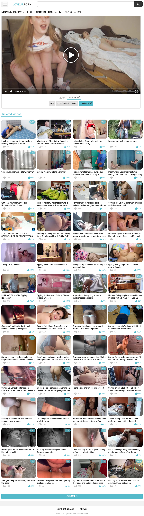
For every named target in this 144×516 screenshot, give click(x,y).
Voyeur (22, 4)
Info (52, 103)
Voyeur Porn (69, 514)
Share (74, 103)
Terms (83, 509)
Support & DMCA (65, 509)
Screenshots (63, 103)
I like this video (60, 98)
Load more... (72, 496)
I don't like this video (63, 98)
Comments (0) (86, 103)
